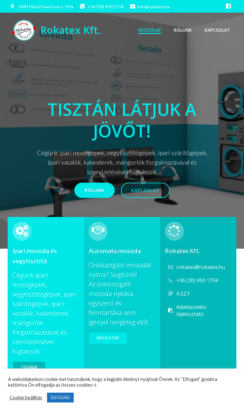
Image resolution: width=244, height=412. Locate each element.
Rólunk (183, 30)
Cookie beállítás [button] (26, 397)
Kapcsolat (217, 30)
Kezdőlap (150, 30)
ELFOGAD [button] (60, 397)
